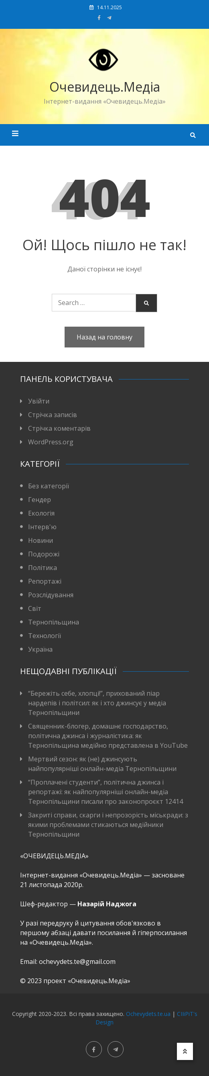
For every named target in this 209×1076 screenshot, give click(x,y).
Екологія (41, 513)
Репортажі (44, 581)
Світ (34, 608)
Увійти (38, 401)
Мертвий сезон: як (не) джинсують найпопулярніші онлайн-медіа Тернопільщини (102, 764)
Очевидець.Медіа (104, 86)
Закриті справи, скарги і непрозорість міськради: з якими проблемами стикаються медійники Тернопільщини (108, 825)
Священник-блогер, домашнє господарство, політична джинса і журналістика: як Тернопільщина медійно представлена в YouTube (108, 736)
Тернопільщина (53, 622)
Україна (40, 649)
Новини (40, 540)
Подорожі (43, 554)
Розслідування (50, 594)
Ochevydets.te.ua (148, 1014)
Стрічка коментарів (59, 428)
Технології (44, 635)
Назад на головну (104, 337)
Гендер (39, 499)
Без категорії (48, 486)
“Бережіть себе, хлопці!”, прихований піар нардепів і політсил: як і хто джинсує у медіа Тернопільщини (97, 703)
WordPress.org (50, 442)
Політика (42, 567)
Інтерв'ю (42, 526)
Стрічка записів (52, 414)
